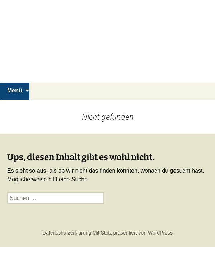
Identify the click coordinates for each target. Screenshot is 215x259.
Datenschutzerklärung (66, 233)
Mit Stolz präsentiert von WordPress (133, 233)
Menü (14, 90)
